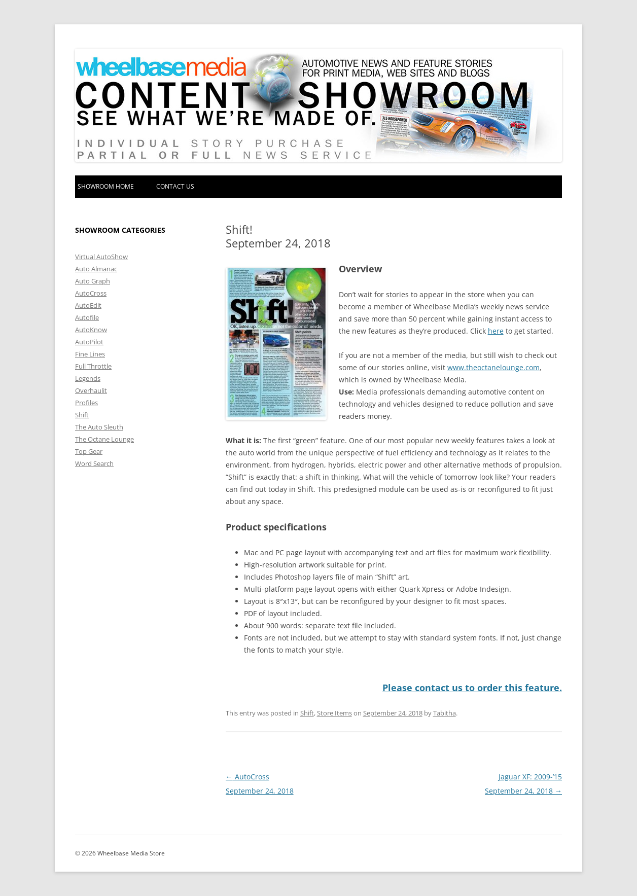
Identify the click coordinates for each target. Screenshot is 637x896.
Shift (307, 713)
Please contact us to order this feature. (472, 688)
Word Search (94, 463)
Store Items (334, 713)
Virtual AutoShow (101, 256)
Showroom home (106, 186)
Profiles (86, 402)
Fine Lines (90, 354)
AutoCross (91, 293)
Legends (87, 378)
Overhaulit (91, 390)
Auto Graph (92, 280)
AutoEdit (88, 305)
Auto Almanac (96, 268)
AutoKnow (91, 329)
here (496, 331)
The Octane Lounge (104, 439)
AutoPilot (89, 341)
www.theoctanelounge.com (493, 367)
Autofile (87, 317)
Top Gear (88, 451)
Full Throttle (93, 366)
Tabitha (444, 713)
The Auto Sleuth (99, 427)
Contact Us (175, 186)
